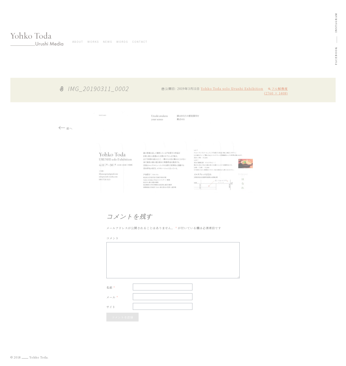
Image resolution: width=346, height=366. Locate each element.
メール (112, 297)
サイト (110, 307)
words (122, 42)
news (107, 42)
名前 (110, 287)
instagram (336, 23)
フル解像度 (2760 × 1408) (276, 90)
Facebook (336, 56)
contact (139, 42)
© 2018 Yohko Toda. (29, 357)
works (93, 42)
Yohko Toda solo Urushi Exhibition (232, 88)
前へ (65, 128)
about (77, 42)
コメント (112, 238)
